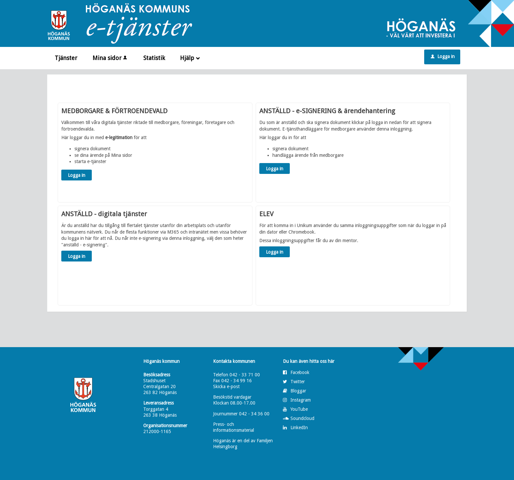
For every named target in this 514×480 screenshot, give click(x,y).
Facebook (299, 372)
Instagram (300, 400)
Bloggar (298, 390)
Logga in (443, 56)
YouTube (299, 409)
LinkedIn (299, 427)
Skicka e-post (226, 386)
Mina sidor (110, 57)
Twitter (297, 381)
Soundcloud (302, 418)
